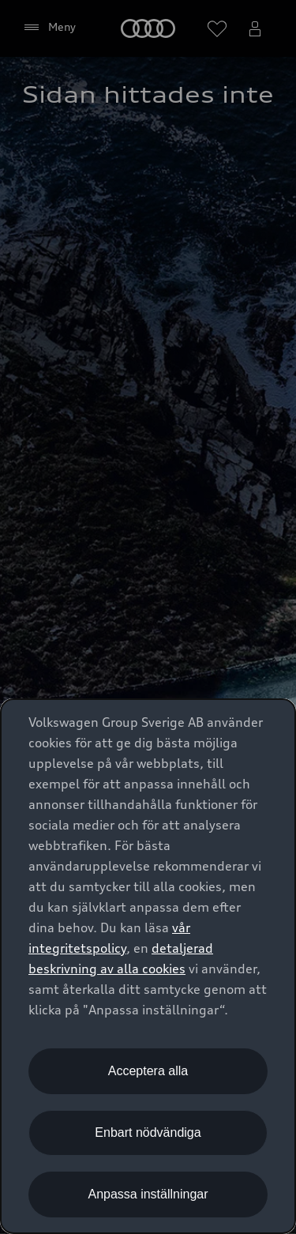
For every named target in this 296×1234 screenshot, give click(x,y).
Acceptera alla (148, 1071)
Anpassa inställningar (148, 1194)
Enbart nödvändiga (147, 1132)
